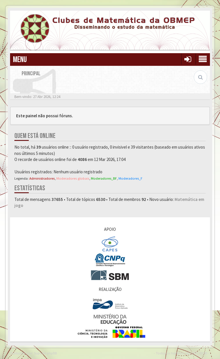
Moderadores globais (72, 178)
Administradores (42, 178)
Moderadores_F (130, 178)
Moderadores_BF (104, 178)
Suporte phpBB (45, 353)
